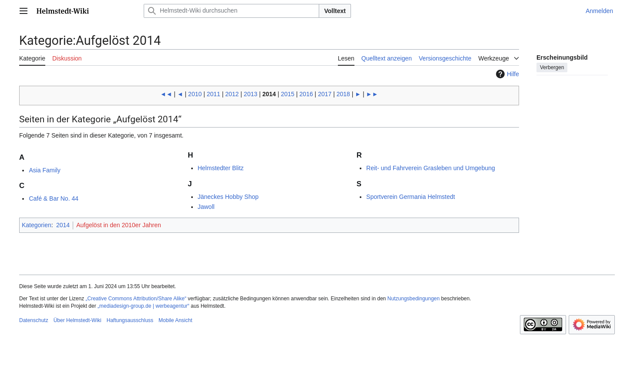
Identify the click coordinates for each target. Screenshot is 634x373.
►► (372, 94)
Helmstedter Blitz (221, 168)
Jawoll (206, 206)
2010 (195, 94)
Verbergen (552, 67)
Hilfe (506, 74)
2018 (343, 94)
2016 (306, 94)
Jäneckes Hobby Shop (228, 196)
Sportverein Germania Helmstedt (410, 196)
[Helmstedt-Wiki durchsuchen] (231, 11)
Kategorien (36, 225)
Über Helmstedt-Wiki (77, 320)
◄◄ (166, 94)
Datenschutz (33, 320)
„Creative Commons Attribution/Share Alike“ (136, 299)
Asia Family (44, 170)
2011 (213, 94)
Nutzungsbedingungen (414, 299)
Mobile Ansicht (175, 320)
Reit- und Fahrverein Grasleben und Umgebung (430, 168)
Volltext (335, 10)
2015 (287, 94)
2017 (324, 94)
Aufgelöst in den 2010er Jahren (118, 225)
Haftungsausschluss (130, 320)
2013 (250, 94)
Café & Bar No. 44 (53, 198)
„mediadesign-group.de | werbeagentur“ (143, 306)
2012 (232, 94)
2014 (269, 94)
